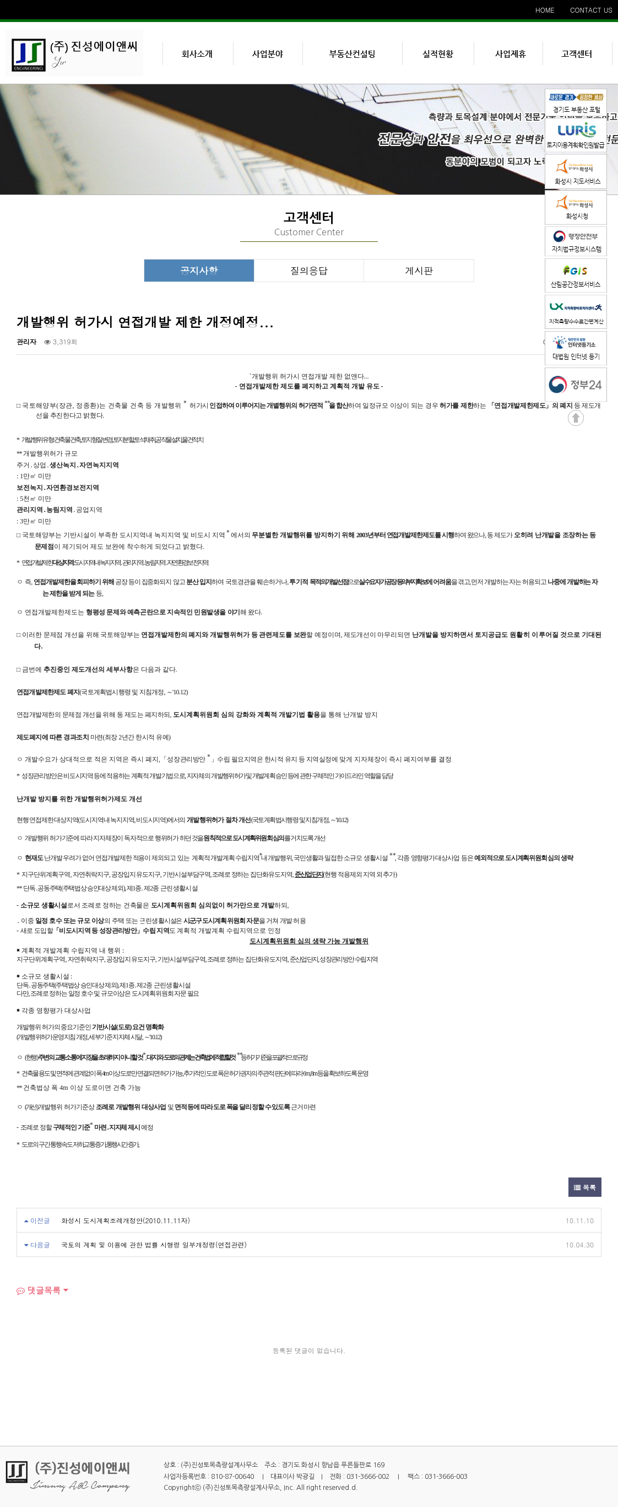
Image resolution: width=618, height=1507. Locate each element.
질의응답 (309, 270)
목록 (585, 1187)
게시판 (419, 270)
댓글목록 (39, 1290)
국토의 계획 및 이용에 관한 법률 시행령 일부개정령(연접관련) (154, 1244)
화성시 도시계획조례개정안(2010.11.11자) (125, 1220)
